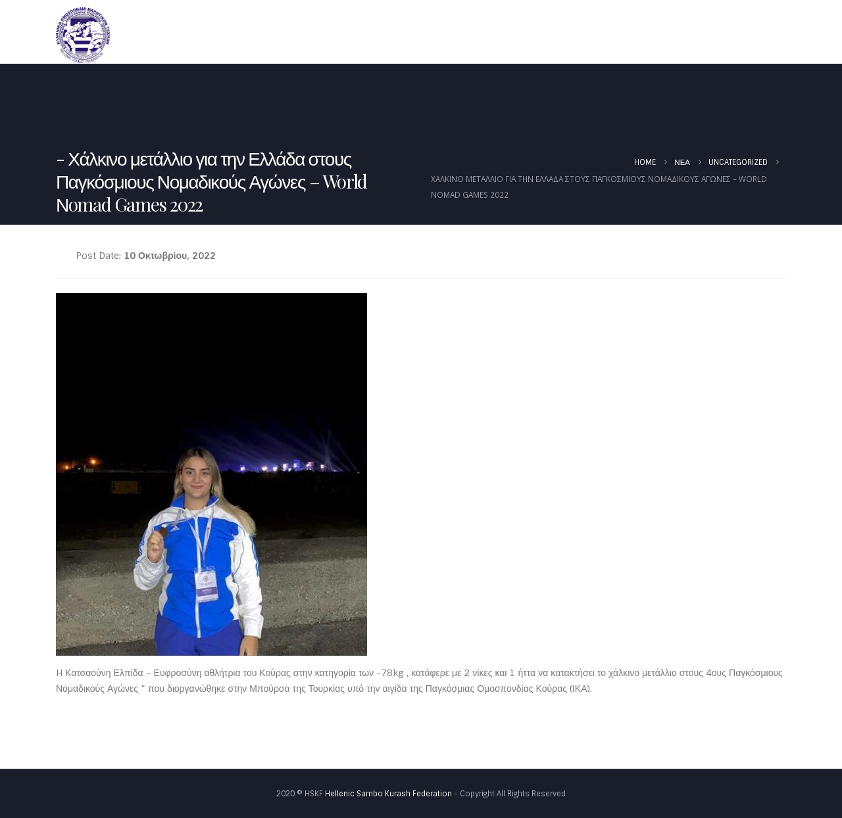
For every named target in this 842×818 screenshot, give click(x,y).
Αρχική (391, 34)
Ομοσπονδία (461, 34)
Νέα (532, 34)
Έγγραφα (659, 34)
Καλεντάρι (590, 34)
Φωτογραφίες (743, 34)
